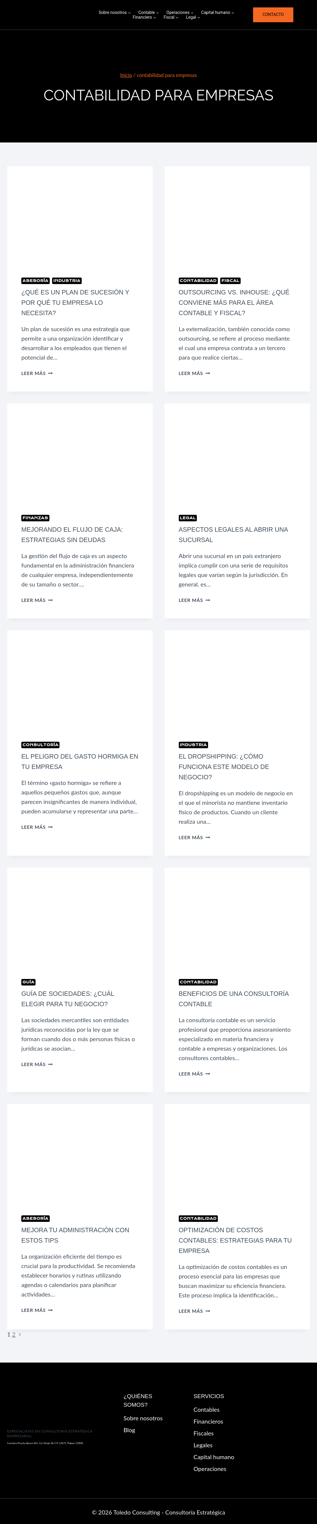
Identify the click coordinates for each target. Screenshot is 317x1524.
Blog (129, 1428)
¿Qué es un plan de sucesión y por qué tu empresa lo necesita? (79, 302)
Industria (66, 280)
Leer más (37, 373)
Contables (207, 1407)
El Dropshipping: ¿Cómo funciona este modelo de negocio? (227, 766)
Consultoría (40, 744)
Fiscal (230, 280)
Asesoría (35, 280)
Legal (188, 517)
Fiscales (204, 1431)
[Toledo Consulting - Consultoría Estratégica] (53, 15)
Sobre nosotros (142, 1416)
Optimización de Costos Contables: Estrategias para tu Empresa (234, 1239)
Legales (203, 1443)
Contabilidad (198, 280)
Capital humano (214, 1455)
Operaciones (210, 1466)
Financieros (208, 1419)
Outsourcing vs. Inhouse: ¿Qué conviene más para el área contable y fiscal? (230, 302)
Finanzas (35, 517)
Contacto (273, 14)
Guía (28, 981)
